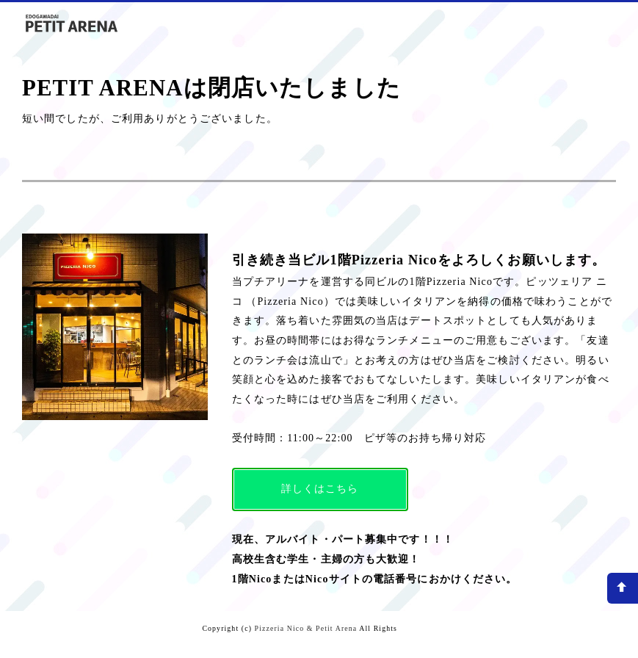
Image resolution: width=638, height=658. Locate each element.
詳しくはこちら (320, 488)
